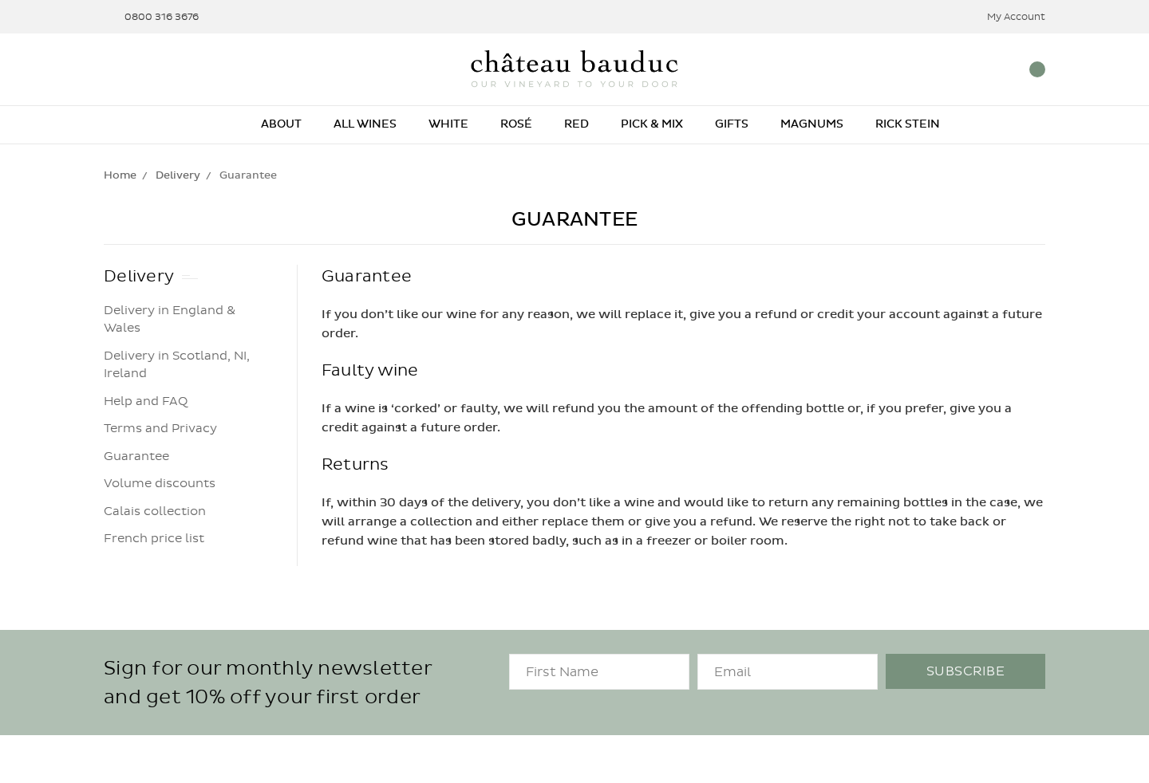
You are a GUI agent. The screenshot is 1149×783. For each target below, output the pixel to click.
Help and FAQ (146, 401)
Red (576, 124)
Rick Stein (907, 124)
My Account (1005, 17)
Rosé (516, 124)
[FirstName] (599, 672)
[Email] (787, 672)
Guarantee (136, 456)
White (448, 124)
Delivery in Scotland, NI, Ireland (177, 364)
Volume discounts (159, 483)
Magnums (811, 124)
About (281, 124)
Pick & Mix (652, 124)
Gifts (731, 124)
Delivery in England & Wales (169, 319)
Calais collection (155, 511)
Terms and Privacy (160, 428)
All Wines (365, 124)
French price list (154, 538)
